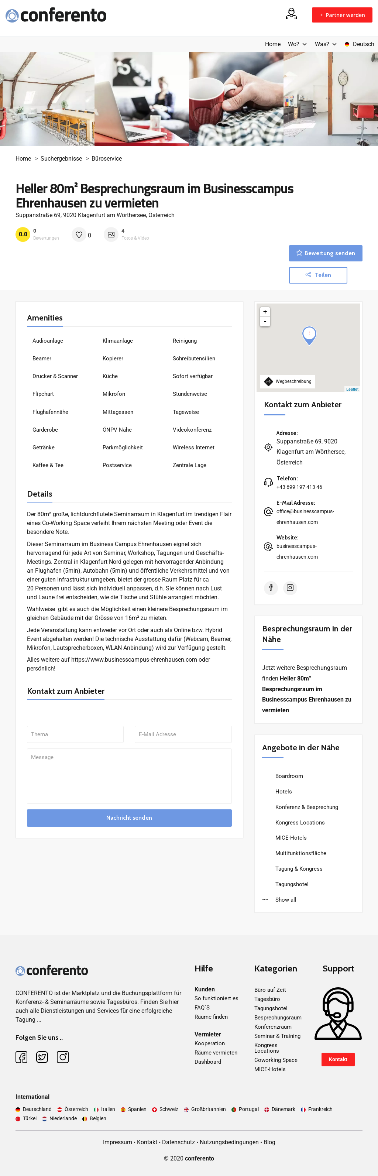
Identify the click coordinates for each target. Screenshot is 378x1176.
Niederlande (63, 1118)
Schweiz (168, 1109)
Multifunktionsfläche (300, 853)
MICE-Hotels (290, 837)
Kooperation (210, 1043)
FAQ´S (202, 1007)
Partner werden (342, 14)
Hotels (283, 791)
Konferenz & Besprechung (306, 807)
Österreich (76, 1109)
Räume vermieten (216, 1052)
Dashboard (208, 1062)
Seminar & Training (277, 1036)
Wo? (297, 44)
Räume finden (211, 1017)
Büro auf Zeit (270, 990)
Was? (326, 44)
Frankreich (320, 1109)
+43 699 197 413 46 (299, 487)
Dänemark (283, 1109)
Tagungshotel (291, 884)
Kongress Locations (299, 822)
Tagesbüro (267, 999)
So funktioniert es (216, 998)
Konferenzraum (273, 1027)
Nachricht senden (129, 817)
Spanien (137, 1109)
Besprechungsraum (278, 1017)
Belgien (98, 1118)
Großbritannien (208, 1109)
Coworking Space (276, 1060)
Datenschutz (178, 1142)
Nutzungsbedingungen (229, 1142)
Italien (108, 1109)
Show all (279, 899)
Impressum (117, 1142)
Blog (269, 1142)
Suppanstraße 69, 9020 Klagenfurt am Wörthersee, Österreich (95, 215)
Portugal (249, 1109)
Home (273, 44)
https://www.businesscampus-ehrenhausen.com (134, 659)
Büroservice (107, 158)
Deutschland (37, 1109)
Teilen (318, 274)
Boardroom (288, 776)
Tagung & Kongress (298, 868)
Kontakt (338, 1059)
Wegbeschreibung (288, 381)
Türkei (30, 1118)
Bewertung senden (325, 253)
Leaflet (352, 389)
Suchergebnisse (61, 158)
